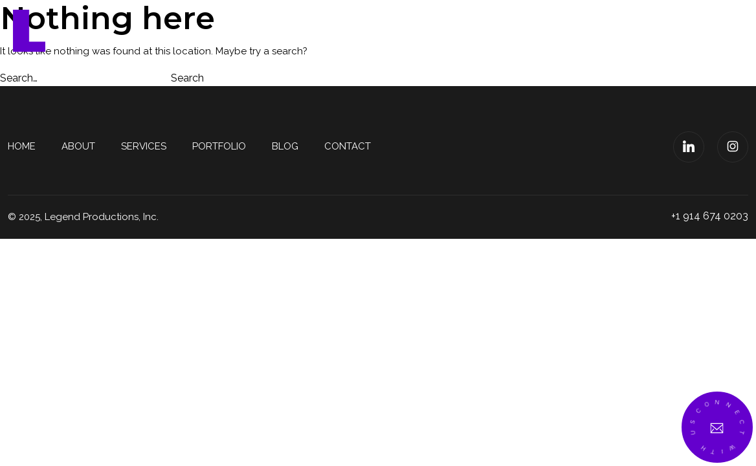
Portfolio (541, 31)
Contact (678, 31)
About (390, 31)
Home (330, 31)
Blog (612, 31)
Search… (19, 78)
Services (460, 31)
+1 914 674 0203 (709, 216)
